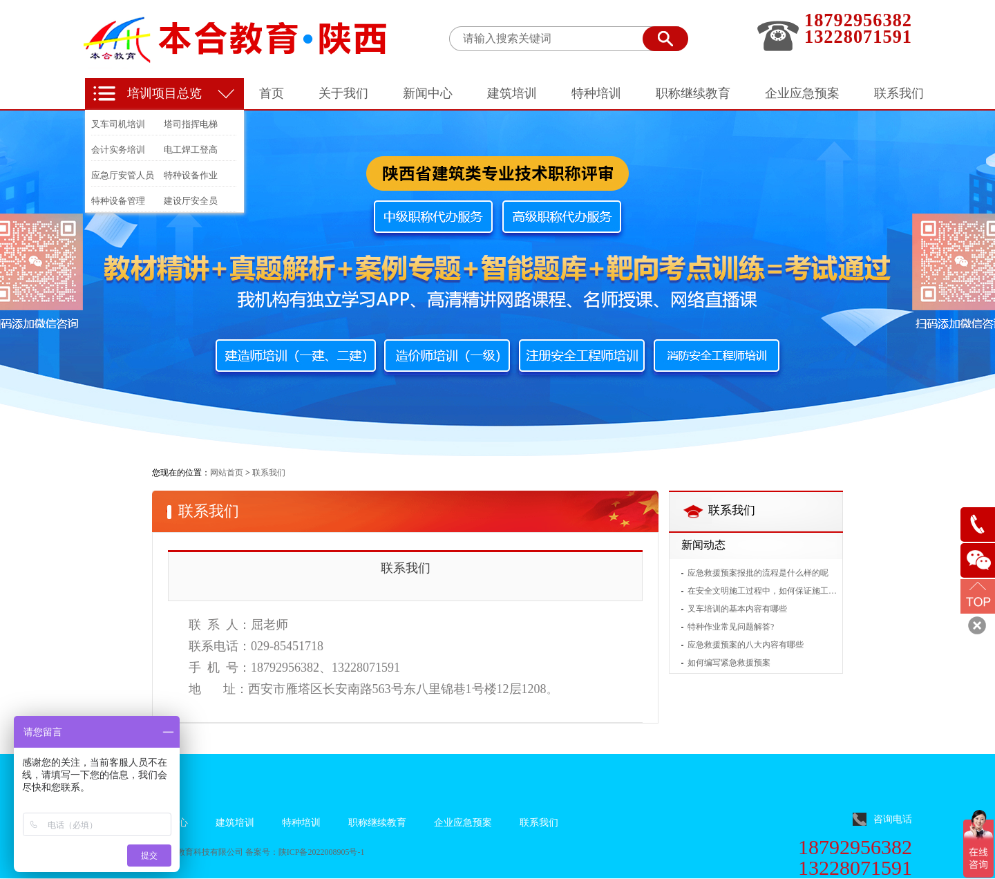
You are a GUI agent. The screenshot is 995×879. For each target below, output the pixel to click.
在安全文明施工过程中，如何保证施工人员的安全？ (762, 591)
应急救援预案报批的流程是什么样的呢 (758, 573)
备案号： (261, 852)
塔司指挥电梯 (191, 124)
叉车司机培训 (118, 124)
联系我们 (268, 473)
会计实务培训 (118, 149)
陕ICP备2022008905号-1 (321, 852)
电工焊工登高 (191, 149)
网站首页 (226, 473)
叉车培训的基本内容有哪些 (737, 609)
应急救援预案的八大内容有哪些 (746, 645)
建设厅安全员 (191, 201)
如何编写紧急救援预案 (729, 663)
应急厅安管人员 (122, 175)
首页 (271, 93)
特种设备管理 (118, 201)
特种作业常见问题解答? (731, 627)
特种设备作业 (191, 175)
